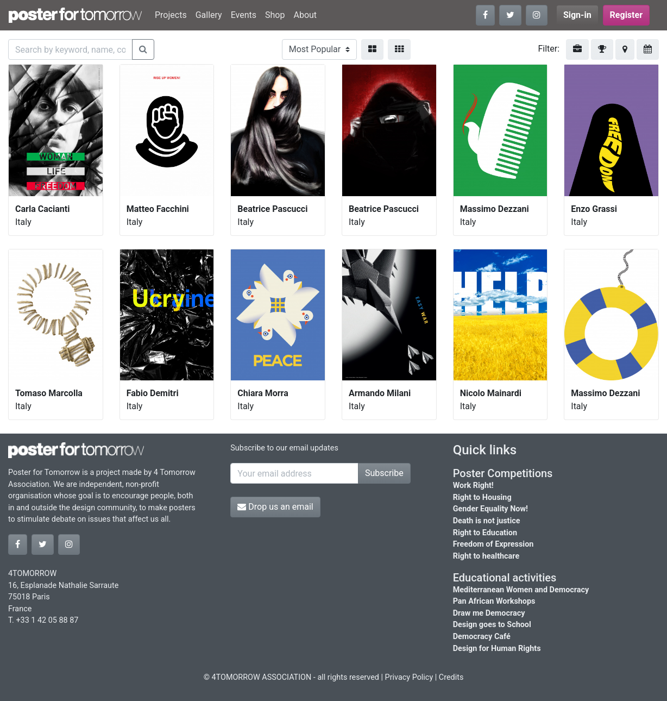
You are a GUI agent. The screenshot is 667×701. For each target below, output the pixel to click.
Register (626, 15)
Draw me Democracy (489, 613)
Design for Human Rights (497, 648)
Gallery (209, 15)
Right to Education (485, 532)
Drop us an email (275, 507)
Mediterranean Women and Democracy (521, 589)
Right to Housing (482, 497)
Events (243, 15)
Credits (451, 677)
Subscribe (384, 473)
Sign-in (577, 15)
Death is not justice (486, 520)
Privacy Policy (409, 677)
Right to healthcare (486, 556)
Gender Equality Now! (490, 509)
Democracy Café (482, 636)
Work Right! (473, 485)
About (305, 15)
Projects (171, 15)
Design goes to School (492, 624)
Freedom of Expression (493, 544)
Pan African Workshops (494, 601)
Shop (275, 15)
